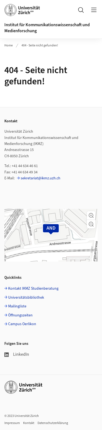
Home (8, 45)
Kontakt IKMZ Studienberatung (33, 288)
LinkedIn (16, 354)
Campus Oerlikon (22, 324)
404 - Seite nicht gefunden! (39, 45)
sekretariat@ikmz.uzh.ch (40, 178)
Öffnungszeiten (20, 315)
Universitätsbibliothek (26, 297)
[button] (91, 215)
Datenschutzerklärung (53, 423)
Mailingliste (17, 306)
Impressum (12, 423)
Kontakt (28, 423)
